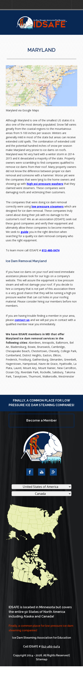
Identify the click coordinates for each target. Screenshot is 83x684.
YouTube (41, 472)
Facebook (29, 472)
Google (53, 472)
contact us (22, 320)
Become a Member (41, 420)
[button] (6, 5)
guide (24, 232)
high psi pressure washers (45, 184)
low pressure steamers (48, 206)
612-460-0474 (50, 250)
